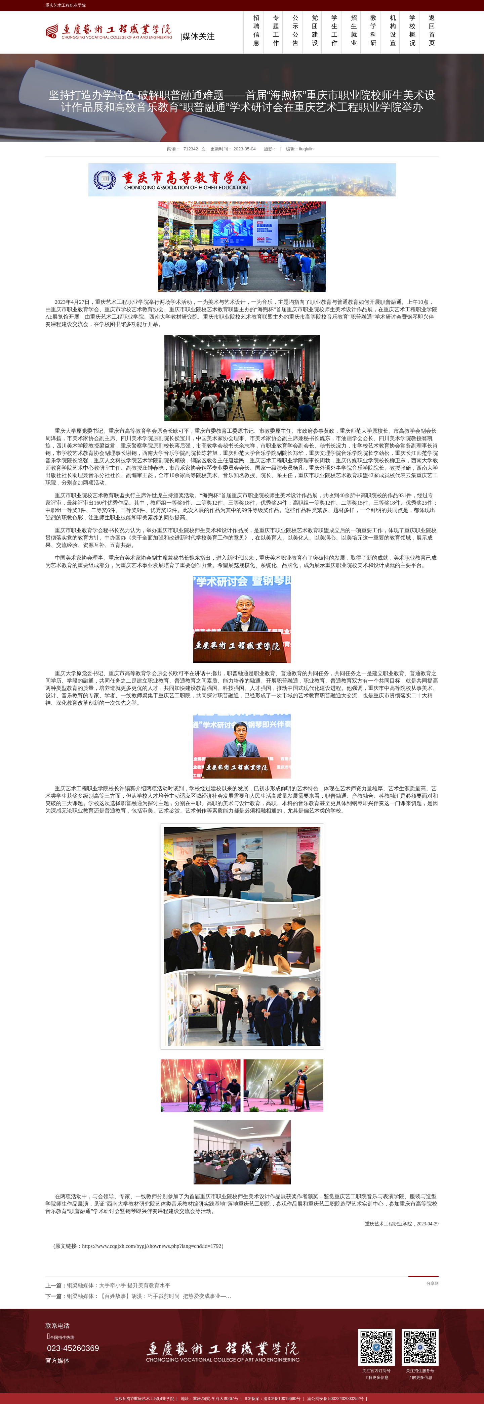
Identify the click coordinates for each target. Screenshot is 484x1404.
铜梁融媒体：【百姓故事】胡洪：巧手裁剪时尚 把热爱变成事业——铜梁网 (151, 1296)
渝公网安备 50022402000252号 (335, 1398)
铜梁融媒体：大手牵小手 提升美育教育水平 (118, 1285)
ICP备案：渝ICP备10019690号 (272, 1398)
